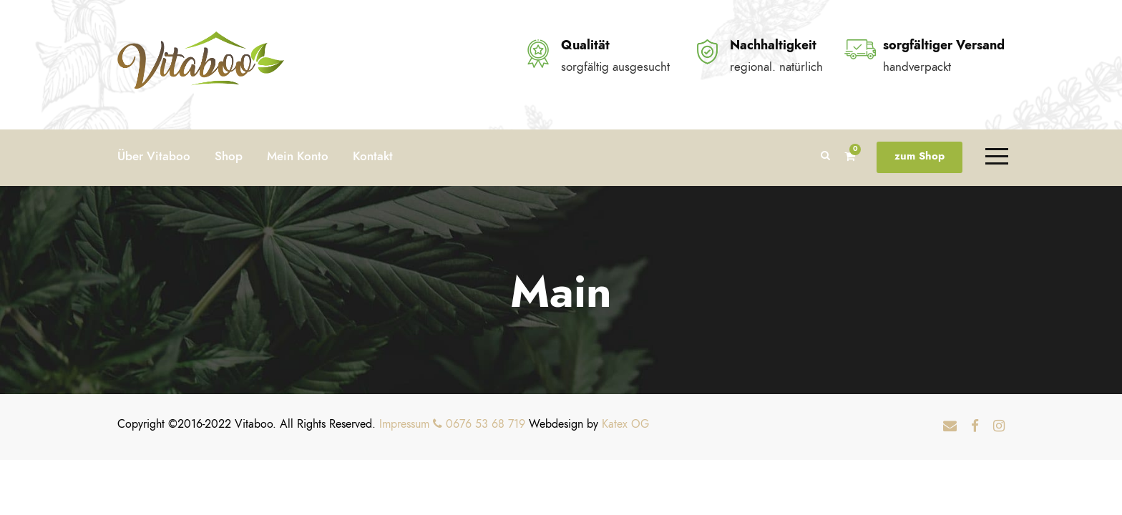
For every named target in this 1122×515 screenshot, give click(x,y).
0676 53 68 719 (479, 424)
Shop (229, 156)
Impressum (404, 424)
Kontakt (373, 156)
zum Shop (919, 156)
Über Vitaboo (153, 156)
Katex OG (625, 424)
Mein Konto (297, 156)
